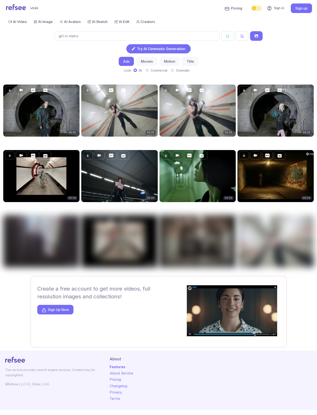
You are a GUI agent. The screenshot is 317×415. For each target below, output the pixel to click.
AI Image (43, 22)
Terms (115, 398)
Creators (145, 22)
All (140, 70)
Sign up (301, 8)
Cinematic (183, 70)
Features (117, 367)
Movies (147, 61)
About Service (121, 373)
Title (190, 61)
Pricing (233, 8)
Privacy (116, 392)
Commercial (159, 70)
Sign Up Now (55, 309)
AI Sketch (97, 22)
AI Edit (121, 22)
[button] (10, 90)
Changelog (118, 386)
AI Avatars (70, 22)
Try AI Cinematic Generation (158, 49)
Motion (169, 61)
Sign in (275, 8)
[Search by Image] (256, 36)
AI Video (17, 22)
